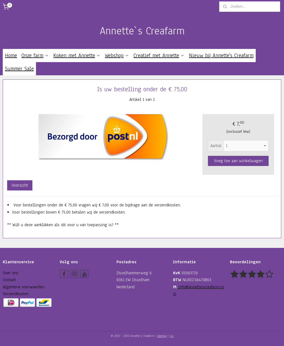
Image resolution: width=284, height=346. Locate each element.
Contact (9, 280)
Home (11, 55)
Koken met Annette (77, 55)
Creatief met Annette (159, 55)
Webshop (117, 55)
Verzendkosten (16, 294)
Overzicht (20, 185)
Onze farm (35, 55)
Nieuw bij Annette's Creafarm (221, 55)
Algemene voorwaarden (23, 287)
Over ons (10, 273)
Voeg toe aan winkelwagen (238, 161)
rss (172, 336)
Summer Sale (19, 68)
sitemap (162, 336)
